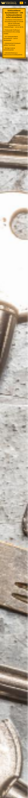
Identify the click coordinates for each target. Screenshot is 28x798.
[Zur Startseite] (9, 3)
